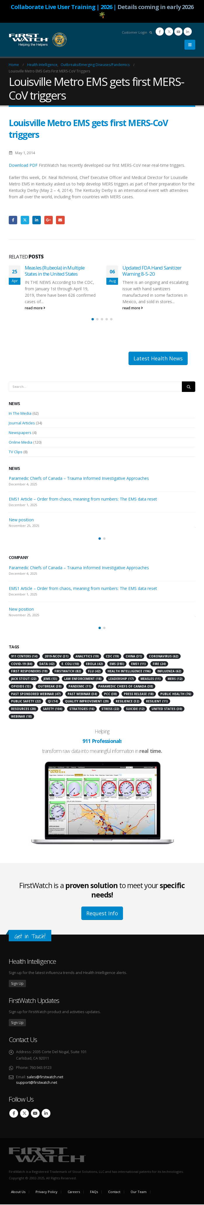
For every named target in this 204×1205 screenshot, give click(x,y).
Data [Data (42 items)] (46, 664)
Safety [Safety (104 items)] (52, 709)
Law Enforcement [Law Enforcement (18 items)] (82, 679)
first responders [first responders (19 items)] (29, 672)
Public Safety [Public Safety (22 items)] (26, 702)
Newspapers (20, 433)
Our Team (139, 1192)
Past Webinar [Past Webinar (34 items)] (82, 694)
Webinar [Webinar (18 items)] (21, 717)
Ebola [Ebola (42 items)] (94, 664)
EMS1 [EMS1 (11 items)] (138, 664)
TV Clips (15, 452)
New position (21, 520)
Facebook (13, 220)
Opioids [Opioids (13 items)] (21, 687)
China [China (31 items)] (134, 657)
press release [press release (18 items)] (139, 694)
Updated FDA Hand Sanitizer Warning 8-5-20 (151, 270)
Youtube (35, 1113)
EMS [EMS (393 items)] (117, 664)
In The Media (20, 413)
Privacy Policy (46, 1192)
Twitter (25, 220)
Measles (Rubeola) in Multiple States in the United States (55, 270)
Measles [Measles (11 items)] (150, 679)
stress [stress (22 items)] (110, 709)
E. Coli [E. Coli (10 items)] (70, 664)
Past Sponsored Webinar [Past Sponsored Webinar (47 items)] (36, 694)
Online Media (20, 442)
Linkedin (46, 1113)
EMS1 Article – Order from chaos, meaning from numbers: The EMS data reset (83, 500)
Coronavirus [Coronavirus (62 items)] (163, 657)
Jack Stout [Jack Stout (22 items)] (23, 679)
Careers (74, 1192)
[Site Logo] (38, 39)
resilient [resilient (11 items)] (157, 702)
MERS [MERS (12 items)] (175, 679)
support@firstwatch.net (36, 1083)
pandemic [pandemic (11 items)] (79, 687)
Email (60, 220)
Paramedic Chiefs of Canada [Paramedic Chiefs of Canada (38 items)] (125, 687)
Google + (48, 220)
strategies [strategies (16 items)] (81, 709)
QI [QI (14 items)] (53, 702)
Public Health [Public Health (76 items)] (175, 694)
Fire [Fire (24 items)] (159, 664)
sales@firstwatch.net (45, 1077)
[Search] (188, 387)
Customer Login (134, 32)
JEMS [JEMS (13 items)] (50, 679)
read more (35, 307)
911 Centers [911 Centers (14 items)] (24, 657)
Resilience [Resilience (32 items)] (127, 702)
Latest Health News (158, 358)
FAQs (94, 1192)
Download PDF (23, 165)
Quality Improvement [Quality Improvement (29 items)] (87, 702)
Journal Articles (22, 423)
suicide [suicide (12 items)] (135, 709)
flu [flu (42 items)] (94, 672)
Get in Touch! (30, 937)
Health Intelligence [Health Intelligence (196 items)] (129, 672)
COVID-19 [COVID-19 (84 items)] (21, 664)
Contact (114, 1192)
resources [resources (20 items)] (23, 709)
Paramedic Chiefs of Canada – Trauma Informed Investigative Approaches (79, 479)
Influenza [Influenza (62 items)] (169, 672)
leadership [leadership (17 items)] (121, 679)
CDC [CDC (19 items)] (112, 657)
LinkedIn (36, 220)
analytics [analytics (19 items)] (87, 657)
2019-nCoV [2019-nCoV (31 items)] (56, 657)
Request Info (102, 914)
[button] (189, 45)
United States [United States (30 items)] (167, 709)
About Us (18, 1192)
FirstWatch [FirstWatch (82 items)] (67, 672)
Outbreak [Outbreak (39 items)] (49, 687)
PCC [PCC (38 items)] (110, 694)
